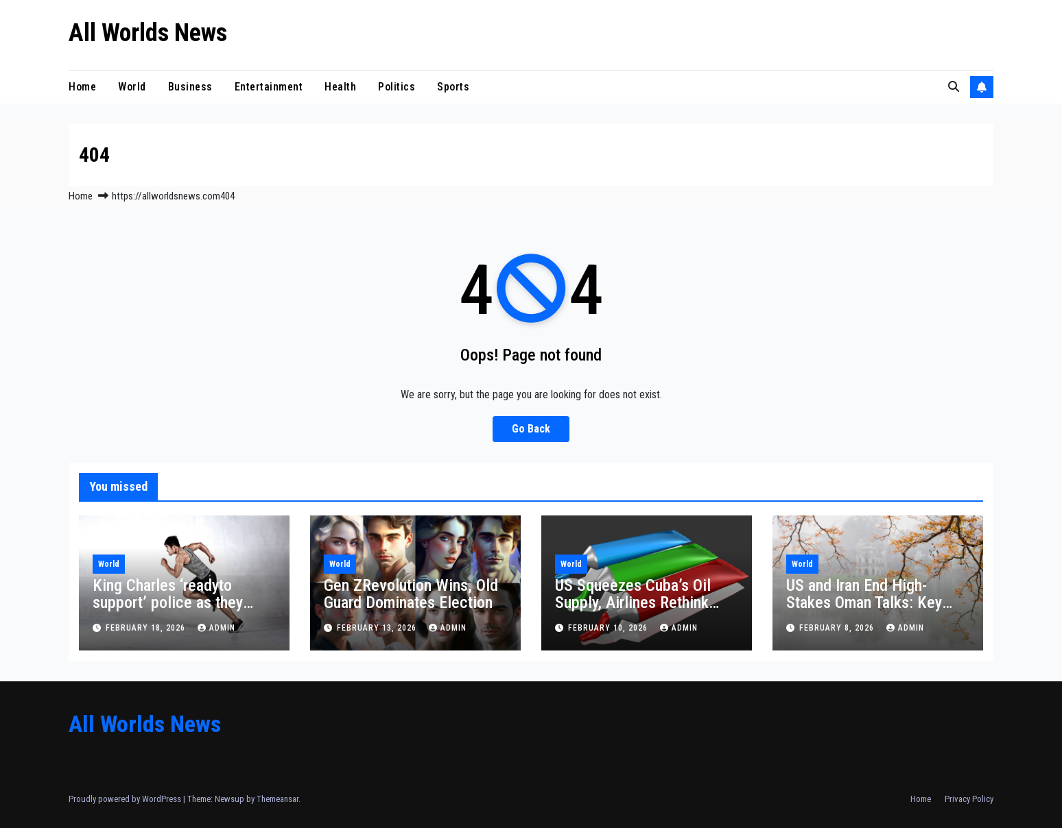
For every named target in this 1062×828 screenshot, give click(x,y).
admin (216, 628)
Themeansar (277, 799)
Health (340, 86)
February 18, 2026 (147, 628)
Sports (453, 86)
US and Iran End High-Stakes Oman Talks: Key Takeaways (864, 602)
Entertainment (269, 86)
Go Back (531, 428)
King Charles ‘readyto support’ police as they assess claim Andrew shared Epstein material (169, 611)
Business (190, 86)
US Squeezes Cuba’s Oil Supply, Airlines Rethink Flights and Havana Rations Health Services (643, 611)
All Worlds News (148, 33)
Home (82, 86)
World (132, 86)
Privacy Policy (969, 799)
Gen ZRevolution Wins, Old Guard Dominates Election (411, 594)
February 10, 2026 (609, 628)
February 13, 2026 (378, 628)
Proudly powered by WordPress (126, 799)
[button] (953, 86)
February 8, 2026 (838, 628)
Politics (396, 86)
